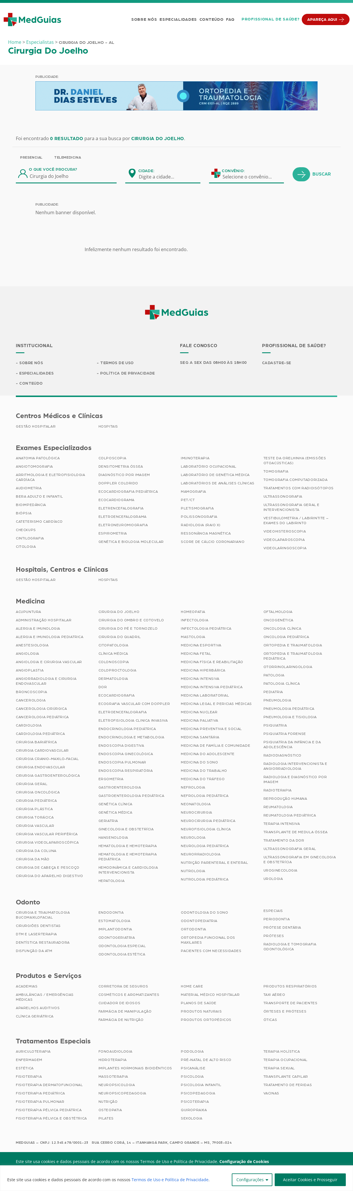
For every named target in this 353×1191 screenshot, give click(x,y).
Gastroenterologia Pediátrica (131, 796)
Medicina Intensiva (200, 679)
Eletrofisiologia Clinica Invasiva (133, 721)
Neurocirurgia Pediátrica (208, 821)
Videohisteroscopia (284, 532)
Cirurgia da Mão (33, 859)
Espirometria (112, 534)
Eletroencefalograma (122, 517)
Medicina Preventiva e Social (211, 729)
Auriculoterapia (33, 1052)
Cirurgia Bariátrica (36, 742)
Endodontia (111, 913)
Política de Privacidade (128, 373)
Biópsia (23, 513)
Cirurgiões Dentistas (38, 926)
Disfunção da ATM (34, 951)
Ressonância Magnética (206, 534)
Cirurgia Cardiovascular (42, 751)
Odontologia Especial (122, 946)
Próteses (273, 936)
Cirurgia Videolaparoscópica (47, 843)
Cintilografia (30, 539)
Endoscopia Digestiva (121, 746)
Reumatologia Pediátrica (289, 816)
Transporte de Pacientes (290, 1003)
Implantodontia (115, 930)
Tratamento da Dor (283, 841)
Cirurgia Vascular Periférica (47, 834)
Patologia (273, 676)
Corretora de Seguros (123, 987)
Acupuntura (28, 612)
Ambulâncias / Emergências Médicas (45, 998)
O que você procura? (53, 170)
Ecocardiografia (116, 696)
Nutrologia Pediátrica (205, 880)
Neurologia (193, 838)
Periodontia (276, 919)
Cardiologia (29, 726)
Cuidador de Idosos (119, 1003)
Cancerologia (30, 701)
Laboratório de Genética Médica (215, 475)
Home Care (192, 987)
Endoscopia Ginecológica (125, 754)
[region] (176, 1178)
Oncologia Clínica (282, 629)
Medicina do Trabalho (204, 771)
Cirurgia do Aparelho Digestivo (49, 876)
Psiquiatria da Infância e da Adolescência (292, 745)
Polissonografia (199, 517)
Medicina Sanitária (200, 738)
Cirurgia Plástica (34, 809)
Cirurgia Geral (31, 784)
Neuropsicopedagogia (122, 1094)
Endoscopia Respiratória (125, 771)
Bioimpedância (31, 505)
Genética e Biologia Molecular (131, 542)
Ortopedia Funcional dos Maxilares (208, 940)
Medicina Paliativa (199, 721)
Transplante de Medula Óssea (295, 832)
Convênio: (233, 171)
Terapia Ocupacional (285, 1060)
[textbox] (160, 177)
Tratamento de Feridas (287, 1085)
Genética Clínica (115, 804)
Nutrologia (193, 871)
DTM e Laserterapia (36, 934)
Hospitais (108, 427)
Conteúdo (211, 20)
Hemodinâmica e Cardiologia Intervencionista (128, 870)
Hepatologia (111, 881)
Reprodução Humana (285, 799)
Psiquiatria (275, 726)
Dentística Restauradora (43, 943)
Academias (26, 987)
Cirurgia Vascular (35, 826)
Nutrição (108, 1102)
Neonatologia (195, 804)
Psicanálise (193, 1068)
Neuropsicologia (116, 1085)
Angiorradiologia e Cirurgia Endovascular (46, 682)
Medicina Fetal (196, 654)
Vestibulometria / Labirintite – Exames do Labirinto (296, 521)
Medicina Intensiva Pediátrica (211, 687)
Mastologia (193, 637)
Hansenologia (113, 838)
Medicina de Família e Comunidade (215, 746)
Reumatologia (278, 807)
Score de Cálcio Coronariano (212, 542)
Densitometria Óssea (120, 467)
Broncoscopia (31, 692)
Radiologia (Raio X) (200, 525)
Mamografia (193, 492)
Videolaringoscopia (285, 548)
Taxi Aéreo (274, 995)
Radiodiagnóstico (282, 756)
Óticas (270, 1020)
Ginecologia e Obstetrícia (126, 829)
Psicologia (192, 1077)
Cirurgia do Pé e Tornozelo (128, 629)
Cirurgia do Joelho (119, 612)
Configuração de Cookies (244, 1162)
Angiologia (27, 654)
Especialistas (40, 42)
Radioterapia (277, 791)
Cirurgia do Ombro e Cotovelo (131, 620)
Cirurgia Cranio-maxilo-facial (47, 759)
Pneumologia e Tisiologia (290, 717)
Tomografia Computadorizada (295, 480)
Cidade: (146, 171)
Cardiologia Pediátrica (40, 734)
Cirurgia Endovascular (40, 767)
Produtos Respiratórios (290, 987)
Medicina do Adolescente (208, 754)
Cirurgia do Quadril (119, 637)
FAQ (229, 20)
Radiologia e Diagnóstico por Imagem (295, 780)
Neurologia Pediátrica (205, 846)
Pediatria (273, 692)
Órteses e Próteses (285, 1012)
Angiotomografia (34, 467)
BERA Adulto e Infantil (39, 497)
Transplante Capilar (285, 1077)
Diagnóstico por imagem (124, 475)
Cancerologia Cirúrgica (41, 709)
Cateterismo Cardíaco (39, 522)
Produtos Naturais (201, 1012)
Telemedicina (67, 157)
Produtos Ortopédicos (206, 1020)
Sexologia (191, 1119)
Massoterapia (113, 1077)
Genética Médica (115, 813)
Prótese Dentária (282, 928)
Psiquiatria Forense (284, 734)
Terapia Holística (281, 1052)
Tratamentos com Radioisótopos (298, 488)
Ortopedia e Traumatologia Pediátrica (292, 656)
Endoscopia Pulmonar (122, 763)
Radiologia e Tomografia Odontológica (289, 947)
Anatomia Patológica (38, 458)
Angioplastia (29, 671)
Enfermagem (29, 1060)
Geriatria (108, 821)
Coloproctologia (117, 671)
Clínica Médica (113, 654)
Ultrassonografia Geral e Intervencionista (291, 508)
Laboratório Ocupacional (208, 467)
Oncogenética (278, 620)
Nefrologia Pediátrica (205, 796)
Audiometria (29, 488)
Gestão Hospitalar (36, 427)
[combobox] (160, 177)
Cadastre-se (277, 363)
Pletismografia (197, 509)
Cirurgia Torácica (35, 818)
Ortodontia (193, 930)
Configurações (250, 1179)
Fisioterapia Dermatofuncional (49, 1085)
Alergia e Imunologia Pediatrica (49, 637)
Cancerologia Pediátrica (42, 717)
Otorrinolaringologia (287, 667)
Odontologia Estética (121, 955)
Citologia (26, 547)
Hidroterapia (112, 1060)
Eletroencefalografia (122, 712)
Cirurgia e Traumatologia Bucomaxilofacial (43, 915)
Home (14, 42)
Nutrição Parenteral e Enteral (214, 863)
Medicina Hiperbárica (203, 671)
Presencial (31, 157)
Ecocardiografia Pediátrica (128, 492)
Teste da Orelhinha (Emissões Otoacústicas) (294, 461)
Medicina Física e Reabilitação (212, 662)
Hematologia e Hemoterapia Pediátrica (127, 857)
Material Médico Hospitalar (210, 995)
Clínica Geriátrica (35, 1017)
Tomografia (276, 472)
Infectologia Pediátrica (206, 629)
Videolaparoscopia (284, 540)
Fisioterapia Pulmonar (40, 1102)
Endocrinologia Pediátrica (127, 729)
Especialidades (177, 20)
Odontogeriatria (116, 938)
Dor (102, 687)
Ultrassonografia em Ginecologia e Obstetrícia (299, 860)
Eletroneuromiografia (123, 525)
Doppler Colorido (118, 484)
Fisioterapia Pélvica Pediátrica (49, 1110)
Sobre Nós (143, 20)
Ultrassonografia (283, 497)
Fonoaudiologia (115, 1052)
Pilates (106, 1119)
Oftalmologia (278, 612)
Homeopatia (193, 612)
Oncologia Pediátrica (286, 637)
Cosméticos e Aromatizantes (129, 995)
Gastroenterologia (119, 788)
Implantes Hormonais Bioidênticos (135, 1068)
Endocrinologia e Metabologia (131, 738)
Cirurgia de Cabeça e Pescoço (47, 868)
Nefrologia (193, 788)
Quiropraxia (194, 1110)
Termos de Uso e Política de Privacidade (170, 1179)
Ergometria (111, 779)
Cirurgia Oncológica (38, 793)
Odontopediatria (199, 921)
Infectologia (194, 620)
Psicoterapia (195, 1102)
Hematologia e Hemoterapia (127, 846)
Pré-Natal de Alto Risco (206, 1060)
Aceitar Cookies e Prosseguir (310, 1179)
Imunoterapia (195, 458)
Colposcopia (112, 458)
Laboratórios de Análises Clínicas (218, 484)
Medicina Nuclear (199, 712)
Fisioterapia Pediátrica (40, 1094)
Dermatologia (113, 679)
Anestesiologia (32, 646)
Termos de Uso (117, 363)
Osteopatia (110, 1110)
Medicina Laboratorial (205, 696)
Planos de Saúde (199, 1003)
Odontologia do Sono (204, 913)
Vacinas (271, 1094)
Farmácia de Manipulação (125, 1012)
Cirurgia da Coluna (36, 851)
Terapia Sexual (279, 1068)
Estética (25, 1068)
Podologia (192, 1052)
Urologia (273, 879)
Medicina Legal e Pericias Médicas (216, 704)
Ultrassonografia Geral (289, 849)
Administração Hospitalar (43, 620)
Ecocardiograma (116, 500)
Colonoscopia (113, 662)
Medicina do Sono (199, 763)
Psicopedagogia (198, 1094)
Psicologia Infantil (201, 1085)
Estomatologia (114, 921)
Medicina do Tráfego (203, 779)
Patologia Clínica (281, 684)
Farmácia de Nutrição (121, 1020)
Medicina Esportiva (201, 646)
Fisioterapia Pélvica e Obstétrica (51, 1119)
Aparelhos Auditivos (38, 1008)
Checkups (26, 530)
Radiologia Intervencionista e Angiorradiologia (295, 767)
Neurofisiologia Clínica (206, 829)
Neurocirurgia (196, 813)
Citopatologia (113, 646)
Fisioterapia (29, 1077)
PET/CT (188, 500)
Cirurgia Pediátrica (36, 801)
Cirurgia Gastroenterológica (48, 776)
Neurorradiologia (201, 855)
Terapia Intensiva (281, 824)
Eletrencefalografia (121, 509)
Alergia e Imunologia (38, 629)
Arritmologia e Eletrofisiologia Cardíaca (50, 478)
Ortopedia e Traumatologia (292, 646)
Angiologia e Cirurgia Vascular (49, 662)
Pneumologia (277, 701)
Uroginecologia (280, 871)
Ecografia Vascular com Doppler (134, 704)
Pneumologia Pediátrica (288, 709)
